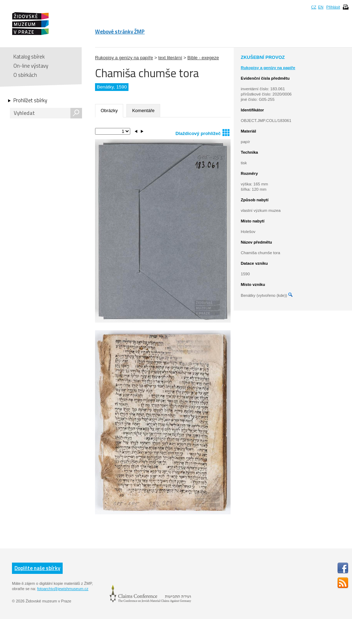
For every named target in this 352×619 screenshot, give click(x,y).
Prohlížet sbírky (30, 100)
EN (320, 7)
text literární (170, 57)
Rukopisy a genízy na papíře (124, 57)
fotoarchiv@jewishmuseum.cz (62, 589)
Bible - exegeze (203, 57)
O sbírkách (25, 75)
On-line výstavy (30, 66)
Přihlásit (333, 7)
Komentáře (143, 110)
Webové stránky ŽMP (120, 31)
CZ (313, 7)
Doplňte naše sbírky (37, 568)
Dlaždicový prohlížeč (202, 132)
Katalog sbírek (29, 57)
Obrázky (109, 110)
